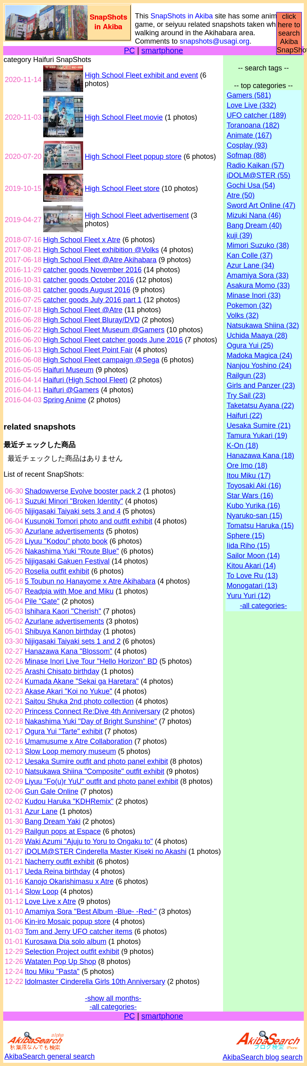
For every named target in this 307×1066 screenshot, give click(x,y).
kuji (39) (239, 235)
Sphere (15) (246, 536)
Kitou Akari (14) (251, 566)
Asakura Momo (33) (258, 285)
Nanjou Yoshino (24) (259, 365)
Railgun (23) (246, 375)
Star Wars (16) (250, 496)
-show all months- (113, 998)
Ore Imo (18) (247, 466)
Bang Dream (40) (254, 225)
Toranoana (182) (253, 125)
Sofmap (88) (246, 155)
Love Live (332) (251, 105)
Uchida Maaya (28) (257, 335)
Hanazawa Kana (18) (260, 456)
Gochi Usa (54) (251, 185)
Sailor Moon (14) (253, 556)
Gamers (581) (249, 95)
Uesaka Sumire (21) (259, 426)
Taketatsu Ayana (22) (260, 406)
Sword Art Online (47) (261, 205)
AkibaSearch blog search (263, 1053)
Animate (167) (249, 135)
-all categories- (113, 1007)
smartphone (162, 50)
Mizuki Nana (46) (254, 215)
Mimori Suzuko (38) (258, 245)
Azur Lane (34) (250, 265)
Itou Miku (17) (249, 476)
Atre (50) (241, 195)
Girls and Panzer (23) (261, 385)
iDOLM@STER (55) (258, 175)
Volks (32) (243, 315)
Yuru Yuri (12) (249, 596)
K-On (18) (242, 446)
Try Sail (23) (246, 395)
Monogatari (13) (252, 586)
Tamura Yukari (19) (257, 436)
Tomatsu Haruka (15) (260, 526)
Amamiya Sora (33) (258, 275)
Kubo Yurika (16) (253, 506)
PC (129, 50)
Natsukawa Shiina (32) (263, 325)
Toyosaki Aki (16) (254, 486)
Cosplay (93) (247, 145)
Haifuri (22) (244, 416)
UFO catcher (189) (256, 115)
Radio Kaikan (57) (255, 165)
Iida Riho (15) (248, 546)
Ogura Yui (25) (250, 345)
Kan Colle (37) (250, 255)
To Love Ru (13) (252, 576)
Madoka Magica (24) (259, 355)
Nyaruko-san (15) (254, 516)
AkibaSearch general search (49, 1052)
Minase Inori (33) (254, 295)
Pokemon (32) (249, 305)
